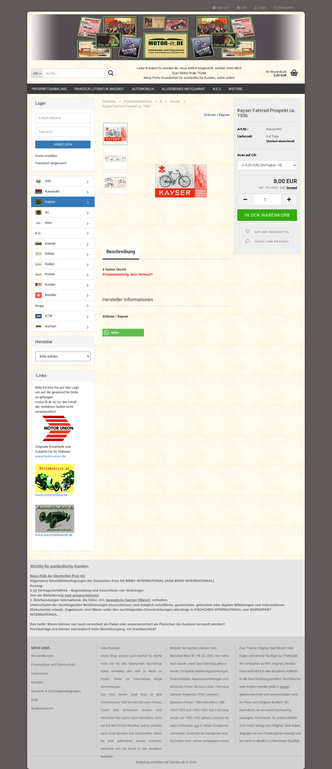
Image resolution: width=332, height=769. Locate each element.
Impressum (39, 673)
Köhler (44, 254)
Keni (43, 223)
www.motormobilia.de (51, 495)
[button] (241, 8)
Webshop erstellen (149, 762)
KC (42, 212)
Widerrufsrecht (42, 708)
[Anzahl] (267, 199)
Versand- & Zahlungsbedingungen (56, 691)
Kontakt (37, 682)
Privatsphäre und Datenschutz (53, 665)
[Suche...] (37, 73)
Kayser (45, 201)
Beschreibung (120, 251)
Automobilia (143, 89)
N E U (217, 89)
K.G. (38, 233)
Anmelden (63, 144)
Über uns (221, 8)
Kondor (45, 285)
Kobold (45, 243)
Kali (43, 181)
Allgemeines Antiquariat (183, 89)
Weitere (235, 89)
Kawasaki (47, 191)
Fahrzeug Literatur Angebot (99, 89)
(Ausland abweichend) (280, 141)
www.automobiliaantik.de (53, 535)
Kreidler (45, 295)
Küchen (45, 326)
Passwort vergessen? (51, 163)
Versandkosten (42, 656)
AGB (34, 700)
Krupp (39, 306)
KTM (43, 316)
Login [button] (260, 8)
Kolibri (44, 264)
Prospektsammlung (49, 89)
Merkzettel (283, 8)
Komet (45, 274)
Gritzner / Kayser (217, 115)
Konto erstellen (46, 156)
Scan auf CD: (247, 155)
